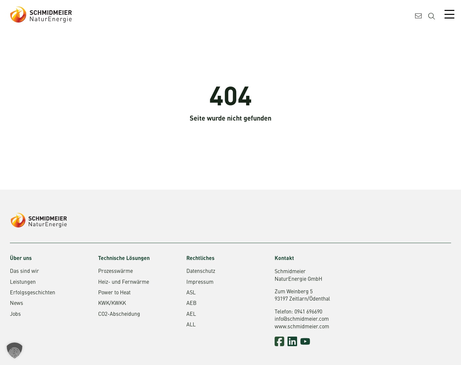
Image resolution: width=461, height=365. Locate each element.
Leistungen (23, 282)
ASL (191, 293)
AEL (191, 314)
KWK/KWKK (112, 303)
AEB (191, 303)
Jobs (15, 314)
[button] (14, 350)
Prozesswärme (115, 271)
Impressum (199, 282)
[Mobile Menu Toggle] (449, 14)
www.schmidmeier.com (302, 327)
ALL (191, 325)
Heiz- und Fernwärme (123, 282)
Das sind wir (24, 271)
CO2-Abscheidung (119, 314)
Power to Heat (114, 293)
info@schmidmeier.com (302, 319)
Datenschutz (200, 271)
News (16, 303)
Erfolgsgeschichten (32, 293)
